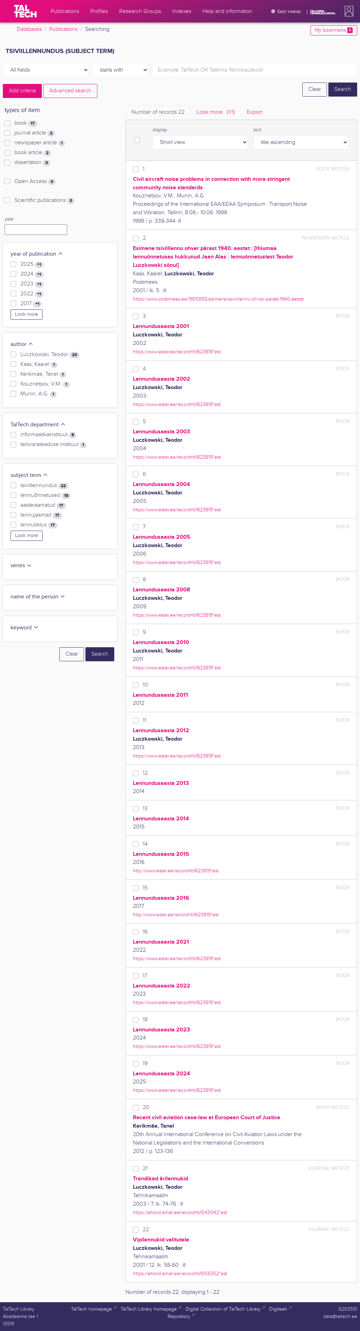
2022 (32, 293)
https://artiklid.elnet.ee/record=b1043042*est (180, 1212)
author (22, 344)
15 (145, 888)
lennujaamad (41, 515)
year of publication (37, 254)
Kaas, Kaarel (38, 364)
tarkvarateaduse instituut (53, 444)
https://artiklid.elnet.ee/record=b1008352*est (180, 1274)
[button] (347, 11)
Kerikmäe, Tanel (43, 374)
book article (32, 152)
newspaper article (39, 142)
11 (144, 720)
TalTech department (38, 424)
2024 (32, 274)
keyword (25, 627)
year (9, 219)
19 (145, 1063)
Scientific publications (44, 200)
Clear (314, 89)
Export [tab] (254, 112)
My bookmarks (334, 30)
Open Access (35, 181)
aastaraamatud (43, 505)
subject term (29, 475)
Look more (26, 314)
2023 (32, 284)
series (21, 565)
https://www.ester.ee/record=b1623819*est (177, 352)
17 (145, 975)
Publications (63, 29)
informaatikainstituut (48, 434)
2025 (32, 264)
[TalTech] (25, 11)
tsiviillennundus (44, 485)
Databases (29, 29)
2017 (31, 303)
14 (145, 844)
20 (146, 1107)
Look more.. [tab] (216, 112)
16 (145, 932)
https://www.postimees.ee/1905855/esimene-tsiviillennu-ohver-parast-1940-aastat (218, 299)
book (25, 123)
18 (145, 1019)
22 (146, 1229)
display (160, 130)
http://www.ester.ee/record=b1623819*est (176, 871)
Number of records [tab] (158, 112)
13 (145, 808)
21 (145, 1168)
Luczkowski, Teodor (49, 354)
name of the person (38, 597)
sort (257, 130)
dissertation (32, 162)
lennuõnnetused (45, 495)
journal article (34, 133)
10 (145, 685)
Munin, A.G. (38, 394)
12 (145, 773)
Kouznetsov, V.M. (45, 384)
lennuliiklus (38, 525)
